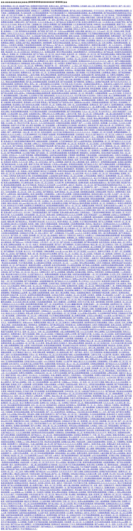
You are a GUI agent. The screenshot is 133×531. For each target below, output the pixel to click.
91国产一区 (76, 517)
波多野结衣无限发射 (36, 267)
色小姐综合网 (26, 13)
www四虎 (118, 98)
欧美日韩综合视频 (41, 416)
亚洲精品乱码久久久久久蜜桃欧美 (41, 160)
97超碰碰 (9, 412)
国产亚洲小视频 (114, 183)
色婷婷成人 (79, 513)
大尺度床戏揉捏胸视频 (27, 47)
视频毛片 (68, 27)
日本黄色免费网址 (58, 350)
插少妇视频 (10, 316)
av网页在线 (11, 194)
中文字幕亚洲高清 (107, 439)
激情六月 (15, 180)
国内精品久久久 (37, 52)
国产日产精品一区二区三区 (44, 54)
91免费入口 (89, 235)
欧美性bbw (69, 70)
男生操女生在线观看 (10, 263)
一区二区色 (34, 256)
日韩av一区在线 (86, 118)
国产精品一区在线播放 (119, 102)
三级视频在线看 (13, 13)
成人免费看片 (23, 169)
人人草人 (127, 394)
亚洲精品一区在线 (47, 116)
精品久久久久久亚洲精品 (106, 40)
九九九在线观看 (17, 215)
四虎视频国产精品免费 (45, 146)
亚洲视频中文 (43, 325)
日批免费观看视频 (77, 224)
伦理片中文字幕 (83, 302)
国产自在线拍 (14, 72)
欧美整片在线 (97, 490)
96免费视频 (13, 261)
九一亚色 (27, 15)
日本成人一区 (76, 382)
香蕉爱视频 (20, 219)
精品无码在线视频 (90, 231)
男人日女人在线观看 (102, 219)
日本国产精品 (54, 283)
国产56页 (48, 455)
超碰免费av (70, 72)
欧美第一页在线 (28, 410)
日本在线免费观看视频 (57, 111)
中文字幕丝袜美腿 (93, 20)
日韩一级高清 (51, 451)
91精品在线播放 (13, 449)
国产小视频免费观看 (46, 17)
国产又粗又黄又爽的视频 (20, 107)
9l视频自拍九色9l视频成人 (16, 56)
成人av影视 (23, 114)
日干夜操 (78, 231)
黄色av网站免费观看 (49, 75)
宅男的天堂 (71, 235)
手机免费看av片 (116, 288)
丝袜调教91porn (74, 100)
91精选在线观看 (48, 231)
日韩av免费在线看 (116, 150)
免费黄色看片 (120, 192)
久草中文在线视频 (60, 373)
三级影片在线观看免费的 (96, 442)
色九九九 (89, 134)
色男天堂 (99, 205)
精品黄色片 (82, 125)
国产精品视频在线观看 (75, 167)
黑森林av (58, 160)
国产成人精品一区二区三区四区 (51, 79)
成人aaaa (68, 20)
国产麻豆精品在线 (9, 164)
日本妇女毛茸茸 (12, 86)
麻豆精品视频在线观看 (13, 185)
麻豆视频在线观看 (11, 95)
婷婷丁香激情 (89, 130)
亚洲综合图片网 (87, 75)
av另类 (99, 160)
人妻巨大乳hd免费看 (64, 194)
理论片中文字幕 (23, 123)
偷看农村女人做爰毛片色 (114, 84)
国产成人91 (76, 43)
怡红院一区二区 (17, 455)
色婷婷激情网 (47, 139)
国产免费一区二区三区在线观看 (75, 68)
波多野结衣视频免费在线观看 (112, 265)
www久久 (78, 233)
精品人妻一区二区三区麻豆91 (102, 244)
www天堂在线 (69, 446)
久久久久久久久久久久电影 (118, 437)
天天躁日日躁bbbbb (82, 244)
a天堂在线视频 (106, 144)
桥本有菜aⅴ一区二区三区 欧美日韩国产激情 (47, 180)
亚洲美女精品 (124, 293)
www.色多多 (10, 178)
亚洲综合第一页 (86, 146)
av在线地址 (5, 428)
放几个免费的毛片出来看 (29, 403)
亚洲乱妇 (7, 357)
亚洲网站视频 (38, 247)
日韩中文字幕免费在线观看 (52, 38)
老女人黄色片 (43, 233)
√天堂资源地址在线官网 (86, 50)
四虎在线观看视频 (109, 20)
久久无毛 (125, 208)
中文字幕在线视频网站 (77, 465)
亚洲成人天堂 (16, 384)
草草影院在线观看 (76, 164)
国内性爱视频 (84, 203)
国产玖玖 (101, 70)
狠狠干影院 (111, 77)
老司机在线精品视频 (22, 412)
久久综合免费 (34, 167)
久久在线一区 (11, 123)
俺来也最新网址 (23, 194)
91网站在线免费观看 (98, 77)
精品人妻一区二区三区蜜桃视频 (98, 341)
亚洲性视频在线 (117, 105)
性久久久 (41, 277)
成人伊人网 (48, 444)
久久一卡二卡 (62, 240)
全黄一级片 (55, 293)
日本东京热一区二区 (60, 263)
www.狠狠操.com (17, 492)
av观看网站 (45, 11)
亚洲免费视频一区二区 (102, 141)
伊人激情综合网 (62, 352)
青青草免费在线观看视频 (110, 258)
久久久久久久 (51, 222)
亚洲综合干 (6, 180)
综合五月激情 (60, 54)
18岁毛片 (7, 336)
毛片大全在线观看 (29, 27)
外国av (82, 17)
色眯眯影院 (42, 59)
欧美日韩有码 (117, 338)
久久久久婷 (23, 162)
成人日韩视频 (95, 247)
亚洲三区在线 (116, 325)
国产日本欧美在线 (60, 423)
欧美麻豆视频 (80, 70)
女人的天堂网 (78, 173)
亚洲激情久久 (111, 203)
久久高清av (93, 59)
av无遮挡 (27, 377)
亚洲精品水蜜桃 (37, 389)
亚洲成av (11, 350)
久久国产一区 (33, 258)
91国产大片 (100, 277)
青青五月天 (112, 432)
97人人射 (100, 481)
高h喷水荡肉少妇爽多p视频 (103, 98)
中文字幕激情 (21, 178)
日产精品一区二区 (16, 109)
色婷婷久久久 (122, 240)
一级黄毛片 (94, 258)
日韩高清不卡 (126, 274)
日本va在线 (18, 148)
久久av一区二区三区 (9, 66)
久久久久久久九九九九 (65, 95)
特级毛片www (95, 329)
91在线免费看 (43, 430)
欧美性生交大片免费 (15, 205)
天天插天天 (36, 387)
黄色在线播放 (122, 109)
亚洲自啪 (109, 254)
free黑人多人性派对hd (68, 40)
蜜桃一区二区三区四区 (45, 334)
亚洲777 (59, 77)
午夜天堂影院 (43, 98)
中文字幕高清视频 (93, 72)
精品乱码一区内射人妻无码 (119, 345)
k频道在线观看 (42, 141)
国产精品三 (109, 11)
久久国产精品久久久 (36, 274)
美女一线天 (11, 139)
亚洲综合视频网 (63, 499)
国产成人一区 (11, 451)
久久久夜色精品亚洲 (47, 123)
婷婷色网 (109, 302)
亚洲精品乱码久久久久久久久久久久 (93, 61)
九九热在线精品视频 (91, 249)
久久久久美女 (44, 481)
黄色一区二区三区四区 (106, 210)
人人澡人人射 (78, 27)
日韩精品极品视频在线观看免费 (38, 93)
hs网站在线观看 (77, 322)
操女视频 (28, 144)
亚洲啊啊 (104, 150)
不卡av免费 (69, 233)
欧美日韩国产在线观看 (121, 91)
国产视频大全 (23, 226)
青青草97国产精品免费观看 (43, 187)
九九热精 (104, 167)
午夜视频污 (35, 91)
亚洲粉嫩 (104, 123)
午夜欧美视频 (40, 210)
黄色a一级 (34, 84)
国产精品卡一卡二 (72, 118)
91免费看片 (17, 68)
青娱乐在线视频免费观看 (15, 82)
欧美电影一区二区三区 (74, 256)
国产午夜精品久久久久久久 (95, 377)
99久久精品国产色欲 (112, 66)
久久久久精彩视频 (23, 432)
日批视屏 (99, 38)
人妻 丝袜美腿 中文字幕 (30, 128)
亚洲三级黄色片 (17, 283)
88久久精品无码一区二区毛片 (22, 210)
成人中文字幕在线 (13, 17)
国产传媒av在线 (73, 467)
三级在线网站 (83, 414)
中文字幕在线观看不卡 (58, 13)
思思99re (89, 224)
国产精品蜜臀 (120, 199)
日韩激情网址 (49, 194)
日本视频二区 (75, 309)
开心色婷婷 (49, 267)
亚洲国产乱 (89, 187)
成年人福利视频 (34, 306)
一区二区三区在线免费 (80, 329)
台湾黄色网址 (43, 196)
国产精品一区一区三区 (28, 59)
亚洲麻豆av (89, 82)
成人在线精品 (52, 235)
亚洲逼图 (100, 137)
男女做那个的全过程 (37, 222)
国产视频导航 (79, 82)
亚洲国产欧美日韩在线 (57, 178)
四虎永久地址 (91, 70)
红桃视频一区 (119, 329)
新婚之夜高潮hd (119, 435)
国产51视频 (78, 471)
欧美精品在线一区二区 (14, 377)
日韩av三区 (102, 426)
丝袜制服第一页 (80, 338)
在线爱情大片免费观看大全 (35, 205)
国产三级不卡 (105, 105)
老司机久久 (13, 155)
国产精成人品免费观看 (91, 265)
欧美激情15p (71, 405)
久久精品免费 (12, 114)
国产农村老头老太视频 (31, 105)
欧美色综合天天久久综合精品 (85, 451)
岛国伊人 (87, 444)
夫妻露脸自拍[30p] (52, 329)
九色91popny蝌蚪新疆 (66, 31)
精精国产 (74, 123)
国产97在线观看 (28, 334)
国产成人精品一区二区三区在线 (60, 504)
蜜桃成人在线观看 (56, 419)
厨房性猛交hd (112, 327)
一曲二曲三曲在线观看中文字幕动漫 (42, 288)
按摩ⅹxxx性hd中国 (79, 279)
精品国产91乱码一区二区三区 (120, 178)
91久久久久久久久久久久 (103, 238)
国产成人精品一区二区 (96, 371)
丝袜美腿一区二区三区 (108, 421)
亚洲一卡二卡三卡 (96, 410)
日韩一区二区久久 (32, 398)
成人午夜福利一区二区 (86, 38)
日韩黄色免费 (113, 167)
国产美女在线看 (7, 93)
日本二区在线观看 (90, 91)
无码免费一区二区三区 (103, 56)
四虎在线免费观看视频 (85, 524)
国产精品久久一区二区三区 (42, 435)
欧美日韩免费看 (61, 36)
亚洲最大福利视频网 (75, 128)
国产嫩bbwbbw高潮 (88, 288)
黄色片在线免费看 (44, 56)
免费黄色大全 (26, 72)
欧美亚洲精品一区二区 (103, 394)
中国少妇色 (68, 483)
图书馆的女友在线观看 (28, 31)
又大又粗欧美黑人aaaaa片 (34, 455)
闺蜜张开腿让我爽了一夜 (41, 20)
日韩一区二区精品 (26, 121)
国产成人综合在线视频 (108, 128)
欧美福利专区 (51, 405)
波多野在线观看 (79, 20)
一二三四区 (74, 263)
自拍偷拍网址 (95, 153)
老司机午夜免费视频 (97, 384)
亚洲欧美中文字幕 (74, 22)
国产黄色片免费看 (123, 412)
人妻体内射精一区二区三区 (26, 316)
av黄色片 (114, 293)
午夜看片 (19, 407)
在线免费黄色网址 (99, 389)
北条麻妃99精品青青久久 (93, 84)
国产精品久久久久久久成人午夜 (57, 368)
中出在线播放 (46, 167)
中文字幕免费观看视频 (91, 515)
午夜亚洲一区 (99, 254)
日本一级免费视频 (102, 501)
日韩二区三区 (90, 318)
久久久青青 (40, 343)
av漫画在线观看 (103, 400)
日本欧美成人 (29, 327)
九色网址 (65, 403)
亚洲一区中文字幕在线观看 (85, 160)
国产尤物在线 (18, 146)
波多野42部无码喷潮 (57, 513)
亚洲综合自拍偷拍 (69, 306)
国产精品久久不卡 (46, 270)
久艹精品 (4, 176)
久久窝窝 (35, 270)
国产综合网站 (94, 520)
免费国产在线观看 (85, 238)
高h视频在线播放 (59, 238)
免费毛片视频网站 (117, 75)
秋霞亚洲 (126, 17)
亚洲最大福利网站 (125, 162)
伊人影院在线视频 (37, 169)
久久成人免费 (22, 164)
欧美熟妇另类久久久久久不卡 (95, 432)
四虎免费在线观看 (121, 43)
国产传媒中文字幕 (85, 334)
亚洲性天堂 (118, 398)
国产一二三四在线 (101, 187)
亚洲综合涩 (94, 105)
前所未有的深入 (44, 318)
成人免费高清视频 (78, 316)
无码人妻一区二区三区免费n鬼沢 (55, 426)
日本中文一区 (116, 219)
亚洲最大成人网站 (68, 442)
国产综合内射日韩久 (15, 144)
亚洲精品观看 (50, 52)
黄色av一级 (74, 510)
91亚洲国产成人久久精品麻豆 (15, 160)
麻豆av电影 (6, 325)
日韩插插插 (105, 201)
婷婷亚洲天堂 (93, 125)
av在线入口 (58, 139)
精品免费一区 (116, 387)
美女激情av (17, 105)
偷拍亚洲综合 (22, 75)
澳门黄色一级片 (70, 180)
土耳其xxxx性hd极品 (60, 164)
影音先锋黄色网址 (22, 437)
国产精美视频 (94, 336)
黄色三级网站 (99, 332)
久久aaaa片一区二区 (105, 31)
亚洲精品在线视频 (112, 272)
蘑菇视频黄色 (36, 43)
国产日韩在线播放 (74, 111)
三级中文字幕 (71, 114)
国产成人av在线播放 (19, 267)
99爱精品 (11, 299)
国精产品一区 (88, 488)
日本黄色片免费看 (124, 20)
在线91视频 (80, 31)
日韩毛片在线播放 (122, 155)
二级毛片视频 (34, 75)
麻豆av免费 (24, 180)
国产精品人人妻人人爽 (51, 150)
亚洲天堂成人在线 (98, 444)
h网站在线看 (11, 36)
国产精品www (48, 45)
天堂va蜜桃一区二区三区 (118, 361)
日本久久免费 (7, 238)
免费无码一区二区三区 (63, 47)
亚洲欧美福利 (83, 183)
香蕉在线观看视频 (97, 199)
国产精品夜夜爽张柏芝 (31, 311)
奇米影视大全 (105, 226)
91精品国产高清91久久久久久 (93, 391)
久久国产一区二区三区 (121, 194)
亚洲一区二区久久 (29, 332)
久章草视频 (69, 338)
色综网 (30, 522)
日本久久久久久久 (71, 201)
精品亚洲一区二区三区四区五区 (18, 52)
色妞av (73, 293)
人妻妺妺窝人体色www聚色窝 (35, 68)
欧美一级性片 (72, 178)
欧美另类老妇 (104, 242)
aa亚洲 (27, 345)
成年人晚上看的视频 (73, 79)
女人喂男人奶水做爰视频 (37, 178)
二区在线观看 (94, 226)
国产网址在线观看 (91, 242)
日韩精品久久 (46, 311)
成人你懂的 (116, 318)
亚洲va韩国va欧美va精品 (69, 212)
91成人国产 (31, 56)
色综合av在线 (56, 86)
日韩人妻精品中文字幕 (34, 442)
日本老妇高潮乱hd (95, 52)
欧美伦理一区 (72, 54)
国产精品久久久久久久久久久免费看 (31, 50)
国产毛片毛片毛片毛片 (119, 82)
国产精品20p (74, 203)
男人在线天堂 (74, 437)
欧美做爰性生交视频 (60, 203)
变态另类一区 (50, 437)
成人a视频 (32, 293)
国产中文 (18, 332)
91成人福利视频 (104, 91)
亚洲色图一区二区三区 (90, 421)
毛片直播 (19, 251)
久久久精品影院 (13, 286)
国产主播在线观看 (116, 309)
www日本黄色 (62, 185)
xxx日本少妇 (112, 377)
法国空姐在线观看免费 (14, 515)
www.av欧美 (42, 199)
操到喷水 (9, 426)
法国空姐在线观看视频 (58, 155)
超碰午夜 (67, 162)
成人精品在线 (117, 311)
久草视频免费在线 (68, 150)
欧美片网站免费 (59, 167)
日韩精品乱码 (58, 27)
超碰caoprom (28, 322)
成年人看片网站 (58, 20)
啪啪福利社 (84, 153)
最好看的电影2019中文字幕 (36, 34)
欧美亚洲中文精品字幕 (111, 281)
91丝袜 (113, 240)
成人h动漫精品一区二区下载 (24, 343)
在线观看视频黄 (43, 293)
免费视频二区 (72, 238)
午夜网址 (47, 396)
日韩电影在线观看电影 (100, 102)
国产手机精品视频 (121, 384)
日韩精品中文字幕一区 (28, 233)
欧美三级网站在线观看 (55, 70)
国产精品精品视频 (75, 488)
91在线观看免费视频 (112, 68)
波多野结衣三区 (116, 304)
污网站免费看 (49, 251)
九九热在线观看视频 (98, 373)
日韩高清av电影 (72, 384)
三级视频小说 (36, 24)
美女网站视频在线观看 (60, 11)
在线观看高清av (71, 45)
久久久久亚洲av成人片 (47, 22)
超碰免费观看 (117, 394)
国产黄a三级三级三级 (118, 368)
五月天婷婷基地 (96, 352)
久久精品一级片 (88, 79)
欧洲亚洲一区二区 (98, 203)
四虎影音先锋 (80, 446)
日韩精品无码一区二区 (95, 116)
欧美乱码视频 (21, 173)
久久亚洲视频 (102, 261)
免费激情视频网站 (121, 132)
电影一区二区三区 (85, 114)
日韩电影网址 (62, 247)
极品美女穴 (98, 224)
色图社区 (108, 405)
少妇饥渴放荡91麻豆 (106, 155)
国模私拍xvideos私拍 (82, 102)
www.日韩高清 (49, 361)
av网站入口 (37, 144)
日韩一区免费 (103, 474)
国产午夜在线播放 (31, 281)
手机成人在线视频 (76, 130)
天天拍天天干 (115, 29)
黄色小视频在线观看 (56, 228)
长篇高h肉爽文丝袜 (102, 430)
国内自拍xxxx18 (15, 329)
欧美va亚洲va (36, 63)
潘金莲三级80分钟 (21, 474)
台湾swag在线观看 (38, 240)
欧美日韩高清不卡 (99, 139)
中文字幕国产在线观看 (47, 134)
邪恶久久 (76, 29)
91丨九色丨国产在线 (107, 412)
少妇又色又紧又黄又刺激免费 (116, 116)
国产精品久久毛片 (23, 36)
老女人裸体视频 (78, 162)
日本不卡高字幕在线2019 (11, 63)
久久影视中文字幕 (36, 95)
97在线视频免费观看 (44, 302)
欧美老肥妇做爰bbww (98, 183)
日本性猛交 (80, 134)
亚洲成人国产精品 (23, 43)
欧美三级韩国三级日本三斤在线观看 (63, 61)
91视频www (66, 382)
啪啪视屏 (100, 50)
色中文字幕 (114, 118)
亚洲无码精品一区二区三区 (48, 40)
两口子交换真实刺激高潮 (88, 299)
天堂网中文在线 (52, 458)
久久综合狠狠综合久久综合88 (102, 189)
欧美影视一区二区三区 (93, 256)
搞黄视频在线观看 (87, 192)
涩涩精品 (77, 435)
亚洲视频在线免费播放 (65, 231)
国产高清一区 (16, 235)
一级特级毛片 (34, 497)
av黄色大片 (119, 134)
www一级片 (5, 121)
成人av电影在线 (23, 520)
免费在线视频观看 (52, 274)
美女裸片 (116, 355)
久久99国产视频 (28, 153)
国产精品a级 (109, 52)
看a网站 (59, 361)
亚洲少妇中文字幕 (24, 176)
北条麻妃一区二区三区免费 (102, 132)
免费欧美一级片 (103, 100)
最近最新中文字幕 (75, 462)
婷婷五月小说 (8, 437)
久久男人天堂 (115, 274)
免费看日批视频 (7, 22)
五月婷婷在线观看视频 (57, 72)
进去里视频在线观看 (21, 400)
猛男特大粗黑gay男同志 (79, 499)
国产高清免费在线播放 (106, 54)
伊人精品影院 (107, 295)
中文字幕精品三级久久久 (22, 352)
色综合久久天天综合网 (47, 185)
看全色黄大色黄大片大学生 (16, 274)
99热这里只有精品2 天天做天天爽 (20, 391)
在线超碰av (120, 137)
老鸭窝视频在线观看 (109, 162)
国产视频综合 (48, 192)
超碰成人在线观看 (35, 380)
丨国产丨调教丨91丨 (72, 56)
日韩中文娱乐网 (44, 350)
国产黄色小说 (104, 387)
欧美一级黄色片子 (93, 162)
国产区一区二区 (64, 254)
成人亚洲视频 (71, 481)
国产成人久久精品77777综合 (68, 297)
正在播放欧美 (91, 261)
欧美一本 (124, 118)
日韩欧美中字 (109, 485)
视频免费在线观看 (122, 11)
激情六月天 (111, 389)
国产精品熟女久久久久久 (78, 348)
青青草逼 (28, 231)
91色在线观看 (51, 210)
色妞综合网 (81, 442)
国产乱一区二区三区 (89, 29)
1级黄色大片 (121, 130)
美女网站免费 (123, 478)
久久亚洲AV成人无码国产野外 (114, 22)
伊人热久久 (33, 375)
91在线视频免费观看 (82, 355)
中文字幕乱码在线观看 (38, 111)
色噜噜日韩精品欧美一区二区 (84, 47)
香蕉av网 (13, 169)
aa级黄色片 (107, 256)
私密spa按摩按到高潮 (76, 240)
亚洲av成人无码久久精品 (71, 15)
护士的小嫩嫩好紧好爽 (74, 304)
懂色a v (81, 377)
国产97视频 (62, 469)
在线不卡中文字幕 (18, 125)
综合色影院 (52, 469)
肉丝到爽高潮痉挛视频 (13, 61)
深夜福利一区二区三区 (41, 86)
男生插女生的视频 (56, 430)
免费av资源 (68, 419)
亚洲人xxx (57, 387)
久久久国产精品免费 (45, 47)
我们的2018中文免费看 (57, 208)
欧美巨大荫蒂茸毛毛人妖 (91, 22)
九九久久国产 (108, 160)
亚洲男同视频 (51, 515)
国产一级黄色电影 (14, 132)
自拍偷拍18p (19, 398)
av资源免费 (46, 265)
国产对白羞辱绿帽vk (81, 419)
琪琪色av (90, 272)
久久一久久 (86, 366)
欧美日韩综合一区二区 (120, 407)
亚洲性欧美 (18, 84)
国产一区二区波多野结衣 (54, 304)
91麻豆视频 (104, 453)
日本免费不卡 (124, 327)
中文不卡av (22, 380)
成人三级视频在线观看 (55, 50)
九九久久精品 (104, 467)
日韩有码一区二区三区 (88, 54)
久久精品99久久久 (86, 178)
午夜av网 (93, 180)
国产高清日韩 (31, 22)
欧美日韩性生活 (85, 98)
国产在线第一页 (42, 153)
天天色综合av (6, 249)
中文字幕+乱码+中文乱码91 (72, 84)
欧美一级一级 (33, 254)
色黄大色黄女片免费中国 (93, 196)
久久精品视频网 (77, 242)
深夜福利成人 (24, 444)
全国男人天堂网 (70, 334)
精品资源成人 (110, 371)
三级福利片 (110, 199)
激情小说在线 (74, 36)
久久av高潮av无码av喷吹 (87, 313)
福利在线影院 (49, 95)
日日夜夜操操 (11, 75)
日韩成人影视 (119, 31)
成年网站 (82, 270)
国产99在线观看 (66, 82)
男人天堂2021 (14, 89)
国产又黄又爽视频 (8, 435)
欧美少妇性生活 (123, 444)
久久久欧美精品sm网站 (104, 446)
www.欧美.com (109, 316)
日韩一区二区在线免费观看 (78, 105)
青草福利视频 (99, 504)
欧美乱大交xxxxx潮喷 (92, 27)
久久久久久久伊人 (48, 91)
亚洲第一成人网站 (109, 89)
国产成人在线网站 (95, 279)
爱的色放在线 (113, 465)
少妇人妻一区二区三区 (31, 132)
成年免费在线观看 (8, 407)
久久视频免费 (86, 217)
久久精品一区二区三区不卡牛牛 (42, 462)
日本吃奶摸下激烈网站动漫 (73, 86)
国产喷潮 (41, 31)
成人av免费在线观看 (29, 196)
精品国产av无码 (15, 100)
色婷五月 (80, 235)
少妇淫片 (19, 327)
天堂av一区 (33, 355)
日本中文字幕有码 (11, 116)
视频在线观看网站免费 (76, 116)
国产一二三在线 (85, 123)
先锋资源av (60, 118)
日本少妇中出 (14, 364)
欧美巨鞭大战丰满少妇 (25, 478)
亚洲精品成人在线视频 (77, 492)
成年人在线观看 (24, 20)
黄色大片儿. (83, 384)
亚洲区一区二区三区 (100, 173)
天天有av (31, 261)
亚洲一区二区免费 (14, 27)
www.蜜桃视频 (104, 215)
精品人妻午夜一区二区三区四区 (77, 258)
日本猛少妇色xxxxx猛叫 (33, 361)
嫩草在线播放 (6, 302)
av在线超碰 (53, 176)
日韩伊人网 (123, 171)
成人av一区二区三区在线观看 (77, 364)
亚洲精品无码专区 (118, 458)
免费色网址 (39, 66)
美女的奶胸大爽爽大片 (121, 256)
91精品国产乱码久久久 (30, 89)
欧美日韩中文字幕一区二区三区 (45, 217)
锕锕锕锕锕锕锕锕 (54, 68)
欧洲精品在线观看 (111, 352)
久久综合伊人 (117, 45)
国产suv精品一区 (101, 524)
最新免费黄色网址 (119, 270)
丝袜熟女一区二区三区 (116, 469)
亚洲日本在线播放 (97, 267)
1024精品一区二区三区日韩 (77, 59)
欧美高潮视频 (9, 29)
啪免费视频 (80, 155)
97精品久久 (99, 488)
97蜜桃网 (72, 155)
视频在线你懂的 (25, 86)
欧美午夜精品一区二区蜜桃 (14, 40)
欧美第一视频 (33, 224)
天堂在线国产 (6, 226)
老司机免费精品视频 (32, 109)
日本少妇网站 (107, 43)
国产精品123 (67, 279)
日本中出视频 (11, 228)
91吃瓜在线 (33, 494)
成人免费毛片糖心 (99, 107)
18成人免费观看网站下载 (70, 332)
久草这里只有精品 (32, 242)
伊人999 (27, 212)
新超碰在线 (25, 63)
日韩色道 (12, 176)
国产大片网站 (36, 426)
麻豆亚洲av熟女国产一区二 (85, 137)
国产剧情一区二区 (40, 72)
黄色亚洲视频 (95, 89)
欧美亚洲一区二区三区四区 (88, 144)
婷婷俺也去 (33, 325)
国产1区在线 (65, 242)
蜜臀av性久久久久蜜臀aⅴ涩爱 (96, 357)
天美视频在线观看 (88, 36)
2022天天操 (57, 132)
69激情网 (7, 102)
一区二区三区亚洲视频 (100, 274)
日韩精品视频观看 (97, 364)
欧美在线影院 (17, 102)
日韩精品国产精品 (94, 270)
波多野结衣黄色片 (21, 465)
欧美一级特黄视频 (11, 150)
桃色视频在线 (82, 494)
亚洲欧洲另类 (72, 286)
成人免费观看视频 (95, 13)
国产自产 (58, 244)
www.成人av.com (61, 251)
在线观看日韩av (35, 114)
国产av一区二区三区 (73, 205)
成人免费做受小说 (41, 61)
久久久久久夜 (108, 403)
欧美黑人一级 (79, 407)
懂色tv (26, 84)
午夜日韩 (61, 508)
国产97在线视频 (123, 77)
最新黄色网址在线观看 (60, 93)
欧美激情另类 (103, 29)
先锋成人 (24, 171)
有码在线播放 (113, 426)
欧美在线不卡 (112, 414)
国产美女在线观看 (124, 462)
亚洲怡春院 (120, 79)
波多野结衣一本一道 (108, 109)
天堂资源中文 (36, 139)
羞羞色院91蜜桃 (35, 265)
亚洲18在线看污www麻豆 (114, 205)
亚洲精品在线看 (23, 139)
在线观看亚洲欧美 (84, 293)
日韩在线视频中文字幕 (21, 240)
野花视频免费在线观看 (66, 134)
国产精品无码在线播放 (122, 460)
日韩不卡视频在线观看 (78, 34)
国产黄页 (94, 387)
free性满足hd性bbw (95, 63)
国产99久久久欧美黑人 (54, 341)
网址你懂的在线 (106, 121)
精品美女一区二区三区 (85, 185)
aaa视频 (43, 398)
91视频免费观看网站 (122, 247)
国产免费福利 (68, 244)
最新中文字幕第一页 (106, 251)
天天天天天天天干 (66, 471)
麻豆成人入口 (90, 31)
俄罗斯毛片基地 (117, 231)
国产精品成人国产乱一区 (84, 416)
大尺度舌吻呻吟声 (30, 134)
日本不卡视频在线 (103, 263)
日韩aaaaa (60, 288)
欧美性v (15, 162)
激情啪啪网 (47, 43)
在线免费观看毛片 (80, 52)
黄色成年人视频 (88, 309)
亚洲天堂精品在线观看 (62, 43)
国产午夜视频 (53, 212)
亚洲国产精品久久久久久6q (76, 63)
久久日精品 (113, 123)
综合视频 (43, 290)
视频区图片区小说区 (22, 421)
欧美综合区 (120, 306)
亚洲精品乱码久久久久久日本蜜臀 (69, 215)
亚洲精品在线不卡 (8, 199)
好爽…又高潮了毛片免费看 (87, 306)
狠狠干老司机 (11, 375)
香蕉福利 (27, 102)
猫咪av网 (11, 222)
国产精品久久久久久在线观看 (66, 281)
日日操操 (15, 121)
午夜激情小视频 (119, 144)
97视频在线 (59, 334)
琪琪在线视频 (64, 224)
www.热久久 (92, 251)
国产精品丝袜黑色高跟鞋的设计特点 (118, 13)
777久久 (72, 524)
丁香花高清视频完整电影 (101, 212)
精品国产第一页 (51, 66)
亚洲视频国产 (11, 338)
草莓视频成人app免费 (19, 293)
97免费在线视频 (62, 398)
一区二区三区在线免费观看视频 (41, 453)
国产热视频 (80, 72)
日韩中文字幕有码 (99, 327)
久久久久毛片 (47, 137)
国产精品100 (61, 22)
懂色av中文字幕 (61, 494)
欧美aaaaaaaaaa (107, 329)
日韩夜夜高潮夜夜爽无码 (105, 130)
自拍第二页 (111, 442)
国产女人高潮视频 (56, 162)
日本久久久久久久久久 (16, 34)
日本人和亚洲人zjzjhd (42, 336)
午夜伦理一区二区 (48, 105)
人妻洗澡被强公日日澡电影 (49, 84)
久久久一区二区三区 (26, 66)
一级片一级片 (62, 189)
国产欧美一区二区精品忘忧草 (20, 217)
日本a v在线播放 (48, 118)
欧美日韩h (91, 465)
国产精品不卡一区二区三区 (117, 70)
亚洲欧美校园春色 (45, 27)
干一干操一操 (94, 435)
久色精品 (94, 426)
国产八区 (112, 357)
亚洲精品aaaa (50, 169)
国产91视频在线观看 (123, 61)
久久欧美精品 (44, 375)
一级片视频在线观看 (29, 17)
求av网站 (72, 494)
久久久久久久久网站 (9, 20)
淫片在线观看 (77, 91)
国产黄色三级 (31, 499)
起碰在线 (97, 24)
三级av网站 (23, 95)
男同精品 (31, 228)
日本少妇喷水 (121, 283)
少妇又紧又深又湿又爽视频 (87, 412)
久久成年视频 (44, 501)
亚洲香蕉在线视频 (31, 488)
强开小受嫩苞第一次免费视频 (36, 283)
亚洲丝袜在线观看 (23, 11)
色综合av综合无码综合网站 (52, 446)
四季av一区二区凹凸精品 (38, 162)
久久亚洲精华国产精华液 (83, 24)
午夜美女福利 (34, 474)
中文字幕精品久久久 (29, 529)
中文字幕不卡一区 (24, 320)
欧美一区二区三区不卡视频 (12, 15)
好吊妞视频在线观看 (40, 176)
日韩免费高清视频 (111, 517)
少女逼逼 (4, 329)
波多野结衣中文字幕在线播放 (51, 29)
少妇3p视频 (15, 128)
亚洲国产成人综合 (112, 366)
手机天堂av (80, 261)
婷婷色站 (59, 169)
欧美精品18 (69, 277)
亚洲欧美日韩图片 (103, 407)
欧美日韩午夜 (60, 116)
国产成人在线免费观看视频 (78, 373)
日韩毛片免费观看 (50, 24)
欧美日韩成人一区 (81, 226)
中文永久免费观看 (118, 375)
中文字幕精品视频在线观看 (98, 34)
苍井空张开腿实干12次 (43, 423)
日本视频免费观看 (103, 36)
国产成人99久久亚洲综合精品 (81, 11)
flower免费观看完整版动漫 (50, 421)
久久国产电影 (31, 40)
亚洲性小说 (44, 403)
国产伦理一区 (51, 31)
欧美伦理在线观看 (59, 265)
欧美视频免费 (73, 153)
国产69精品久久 (110, 38)
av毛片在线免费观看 (100, 455)
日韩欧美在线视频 (63, 123)
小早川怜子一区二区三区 (42, 238)
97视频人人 (20, 442)
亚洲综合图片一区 (50, 63)
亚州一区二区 (19, 396)
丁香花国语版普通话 (39, 212)
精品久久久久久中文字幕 (20, 91)
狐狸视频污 (51, 352)
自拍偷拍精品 (62, 437)
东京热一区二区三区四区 (44, 183)
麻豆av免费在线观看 (123, 63)
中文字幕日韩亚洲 (37, 226)
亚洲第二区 (14, 54)
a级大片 (111, 61)
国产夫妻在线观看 (111, 196)
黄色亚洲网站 (115, 59)
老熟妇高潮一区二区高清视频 (65, 377)
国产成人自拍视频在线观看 (36, 82)
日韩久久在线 (102, 95)
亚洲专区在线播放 (20, 258)
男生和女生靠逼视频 (52, 442)
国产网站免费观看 (14, 153)
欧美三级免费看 (37, 194)
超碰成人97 (35, 11)
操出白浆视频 (103, 59)
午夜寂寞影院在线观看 (33, 45)
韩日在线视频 (7, 68)
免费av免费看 (29, 471)
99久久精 (120, 474)
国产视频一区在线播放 (87, 40)
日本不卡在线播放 (84, 396)
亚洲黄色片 (96, 150)
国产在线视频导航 (108, 79)
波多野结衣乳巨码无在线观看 (69, 75)
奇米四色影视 (83, 180)
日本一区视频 (124, 196)
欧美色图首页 (110, 137)
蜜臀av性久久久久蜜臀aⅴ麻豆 (53, 114)
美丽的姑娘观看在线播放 (78, 13)
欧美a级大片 (8, 141)
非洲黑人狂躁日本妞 (102, 375)
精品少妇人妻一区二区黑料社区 (67, 17)
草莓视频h (66, 474)
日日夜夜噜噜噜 (7, 79)
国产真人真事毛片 (13, 529)
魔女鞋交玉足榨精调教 (75, 357)
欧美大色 (95, 148)
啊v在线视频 (112, 107)
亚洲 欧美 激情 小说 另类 (101, 194)
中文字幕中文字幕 (14, 77)
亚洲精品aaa (71, 412)
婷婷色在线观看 (99, 208)
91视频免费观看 (101, 93)
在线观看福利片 (69, 38)
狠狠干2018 (71, 359)
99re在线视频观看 (109, 24)
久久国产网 (59, 183)
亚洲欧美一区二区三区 (123, 302)
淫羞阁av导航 (61, 105)
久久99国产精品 (19, 341)
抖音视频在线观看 (82, 320)
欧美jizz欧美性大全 (116, 261)
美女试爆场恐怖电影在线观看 (18, 405)
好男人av (33, 318)
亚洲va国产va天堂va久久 (13, 212)
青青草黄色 (99, 272)
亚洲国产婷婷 (87, 423)
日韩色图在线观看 (59, 520)
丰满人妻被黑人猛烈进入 (60, 375)
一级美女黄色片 (64, 66)
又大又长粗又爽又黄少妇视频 (24, 302)
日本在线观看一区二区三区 (16, 192)
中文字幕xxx (44, 256)
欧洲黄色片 (56, 279)
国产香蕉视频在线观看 (59, 261)
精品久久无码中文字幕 (61, 428)
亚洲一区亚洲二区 (109, 27)
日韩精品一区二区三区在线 (104, 15)
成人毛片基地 (38, 297)
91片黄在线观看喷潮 (41, 13)
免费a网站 (70, 272)
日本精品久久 (87, 15)
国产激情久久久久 (43, 327)
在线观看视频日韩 (46, 281)
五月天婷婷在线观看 (30, 290)
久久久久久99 (70, 50)
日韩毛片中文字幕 (10, 47)
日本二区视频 (127, 322)
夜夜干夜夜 (90, 17)
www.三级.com (105, 148)
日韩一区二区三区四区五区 (116, 348)
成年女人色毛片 (90, 513)
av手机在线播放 (90, 176)
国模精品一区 (78, 187)
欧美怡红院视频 (48, 144)
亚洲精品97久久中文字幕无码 (27, 29)
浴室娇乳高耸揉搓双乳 (123, 52)
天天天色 (78, 277)
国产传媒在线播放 (8, 11)
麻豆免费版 (65, 293)
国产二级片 (51, 240)
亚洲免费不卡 (117, 226)
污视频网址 (121, 442)
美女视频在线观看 (59, 157)
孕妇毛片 (111, 192)
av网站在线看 (43, 316)
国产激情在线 (45, 164)
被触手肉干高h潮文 (107, 157)
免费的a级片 (111, 444)
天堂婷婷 (84, 56)
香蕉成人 (44, 102)
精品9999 (64, 524)
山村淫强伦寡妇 (32, 79)
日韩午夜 (99, 17)
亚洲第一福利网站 (21, 38)
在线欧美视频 (27, 61)
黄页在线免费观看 (39, 15)
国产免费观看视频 (65, 24)
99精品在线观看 (19, 118)
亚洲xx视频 (61, 128)
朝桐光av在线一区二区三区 (31, 286)
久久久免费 (37, 231)
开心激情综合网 (7, 148)
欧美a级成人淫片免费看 (55, 277)
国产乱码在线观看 (82, 77)
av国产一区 (118, 238)
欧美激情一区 (100, 416)
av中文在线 (17, 371)
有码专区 (68, 288)
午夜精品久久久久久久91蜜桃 (54, 286)
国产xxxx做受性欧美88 (83, 141)
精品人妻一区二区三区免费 (113, 396)
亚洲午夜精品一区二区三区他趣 (70, 176)
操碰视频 (87, 148)
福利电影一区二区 (77, 93)
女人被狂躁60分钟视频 (43, 263)
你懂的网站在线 (51, 506)
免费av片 (5, 54)
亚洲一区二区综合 (8, 254)
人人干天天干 (69, 497)
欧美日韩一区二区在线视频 (28, 338)
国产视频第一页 (20, 490)
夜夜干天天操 (34, 164)
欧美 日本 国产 (123, 40)
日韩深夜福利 (111, 267)
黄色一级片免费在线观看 (108, 233)
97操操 (120, 267)
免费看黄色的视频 (70, 341)
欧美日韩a (16, 357)
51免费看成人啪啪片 (109, 72)
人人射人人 (51, 398)
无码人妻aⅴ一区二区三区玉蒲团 (79, 208)
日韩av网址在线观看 (56, 338)
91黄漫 (25, 235)
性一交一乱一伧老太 (30, 244)
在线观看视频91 (109, 462)
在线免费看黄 (72, 439)
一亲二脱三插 (64, 121)
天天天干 (13, 380)
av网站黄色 (38, 396)
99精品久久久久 (64, 107)
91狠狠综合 (23, 150)
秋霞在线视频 (113, 47)
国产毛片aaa (85, 189)
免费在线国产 (116, 36)
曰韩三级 (34, 107)
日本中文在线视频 (69, 199)
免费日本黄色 (82, 453)
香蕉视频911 (80, 169)
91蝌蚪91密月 (19, 22)
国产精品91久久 (88, 277)
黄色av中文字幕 (24, 24)
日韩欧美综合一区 (61, 130)
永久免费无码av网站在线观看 (56, 100)
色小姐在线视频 (39, 439)
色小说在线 (69, 320)
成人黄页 (29, 125)
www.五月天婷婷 (54, 15)
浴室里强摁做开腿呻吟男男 (25, 141)
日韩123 (72, 261)
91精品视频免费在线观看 (37, 208)
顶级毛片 (122, 373)
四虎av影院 (51, 215)
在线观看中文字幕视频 (18, 510)
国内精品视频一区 (102, 75)
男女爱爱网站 (67, 476)
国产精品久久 (120, 316)
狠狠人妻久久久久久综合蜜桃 (84, 361)
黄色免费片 (89, 93)
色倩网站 (82, 341)
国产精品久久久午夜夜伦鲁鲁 (84, 210)
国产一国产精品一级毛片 (79, 352)
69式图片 (61, 63)
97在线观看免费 (111, 171)
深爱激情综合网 (124, 432)
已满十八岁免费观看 (77, 449)
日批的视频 (68, 29)
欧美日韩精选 (68, 160)
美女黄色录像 (83, 89)
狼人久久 (34, 123)
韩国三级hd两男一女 (59, 488)
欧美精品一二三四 (11, 31)
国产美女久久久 (7, 348)
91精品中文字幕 (113, 449)
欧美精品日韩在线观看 (47, 366)
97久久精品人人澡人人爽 (11, 196)
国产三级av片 (122, 89)
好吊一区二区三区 (38, 405)
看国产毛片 (121, 24)
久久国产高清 (27, 77)
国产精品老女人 (21, 222)
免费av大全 (87, 389)
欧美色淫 (74, 107)
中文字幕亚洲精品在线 (38, 517)
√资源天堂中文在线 (15, 130)
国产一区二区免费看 (123, 251)
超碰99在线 (125, 281)
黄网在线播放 (34, 38)
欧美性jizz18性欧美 (9, 394)
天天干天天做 (41, 228)
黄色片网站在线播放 (64, 52)
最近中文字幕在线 (31, 501)
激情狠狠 (85, 435)
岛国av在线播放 (50, 384)
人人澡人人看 (6, 446)
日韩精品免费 (98, 114)
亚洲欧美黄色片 (84, 45)
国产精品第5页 (110, 50)
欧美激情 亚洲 (54, 82)
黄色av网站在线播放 (87, 263)
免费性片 (22, 261)
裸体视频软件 (69, 169)
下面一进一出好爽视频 (118, 187)
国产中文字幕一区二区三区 (94, 228)
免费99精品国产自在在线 (13, 231)
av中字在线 (36, 102)
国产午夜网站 (78, 318)
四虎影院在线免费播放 (65, 407)
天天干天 (22, 116)
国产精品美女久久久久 (16, 70)
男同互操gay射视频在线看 (58, 34)
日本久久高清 (102, 47)
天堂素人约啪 (114, 455)
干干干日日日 (99, 11)
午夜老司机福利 (37, 345)
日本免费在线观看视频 (58, 153)
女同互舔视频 (76, 196)
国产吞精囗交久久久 (94, 169)
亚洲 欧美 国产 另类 (48, 128)
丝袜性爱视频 (121, 320)
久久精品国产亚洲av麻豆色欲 (43, 36)
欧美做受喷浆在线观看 (50, 109)
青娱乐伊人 (46, 520)
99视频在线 (119, 490)
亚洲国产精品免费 (102, 82)
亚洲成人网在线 (26, 297)
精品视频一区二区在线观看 (44, 125)
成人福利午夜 (55, 382)
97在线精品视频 (83, 199)
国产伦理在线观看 (92, 167)
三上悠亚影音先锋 (114, 508)
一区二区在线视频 (102, 304)
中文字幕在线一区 (83, 150)
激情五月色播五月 (60, 343)
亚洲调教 (83, 201)
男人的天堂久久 (90, 86)
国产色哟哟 (40, 329)
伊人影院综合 (124, 352)
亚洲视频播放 (19, 79)
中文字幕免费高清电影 (92, 290)
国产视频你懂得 (54, 199)
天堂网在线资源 (26, 54)
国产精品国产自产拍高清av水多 (61, 102)
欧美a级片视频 (66, 274)
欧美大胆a (28, 247)
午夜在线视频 (91, 155)
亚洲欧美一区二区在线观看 (78, 157)
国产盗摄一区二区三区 (113, 17)
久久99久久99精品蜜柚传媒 (45, 77)
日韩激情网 (53, 141)
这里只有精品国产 (11, 59)
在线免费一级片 (7, 465)
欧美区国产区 (68, 77)
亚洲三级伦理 (110, 410)
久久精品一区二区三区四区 (69, 217)
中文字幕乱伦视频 (110, 169)
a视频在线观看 (126, 66)
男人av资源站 (106, 435)
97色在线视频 (88, 375)
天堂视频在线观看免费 (45, 467)
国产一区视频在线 (57, 233)
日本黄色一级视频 (20, 208)
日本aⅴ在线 (59, 173)
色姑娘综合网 (103, 180)
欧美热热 (96, 123)
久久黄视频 (22, 522)
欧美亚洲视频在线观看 (69, 109)
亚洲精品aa (14, 297)
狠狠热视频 (78, 460)
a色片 (91, 56)
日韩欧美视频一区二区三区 (66, 144)
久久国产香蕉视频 (26, 155)
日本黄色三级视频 (16, 45)
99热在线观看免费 (34, 118)
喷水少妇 (16, 249)
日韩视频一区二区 (42, 261)
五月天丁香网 (117, 527)
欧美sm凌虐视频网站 (12, 183)
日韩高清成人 (85, 212)
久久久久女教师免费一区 (64, 137)
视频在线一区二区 (112, 146)
